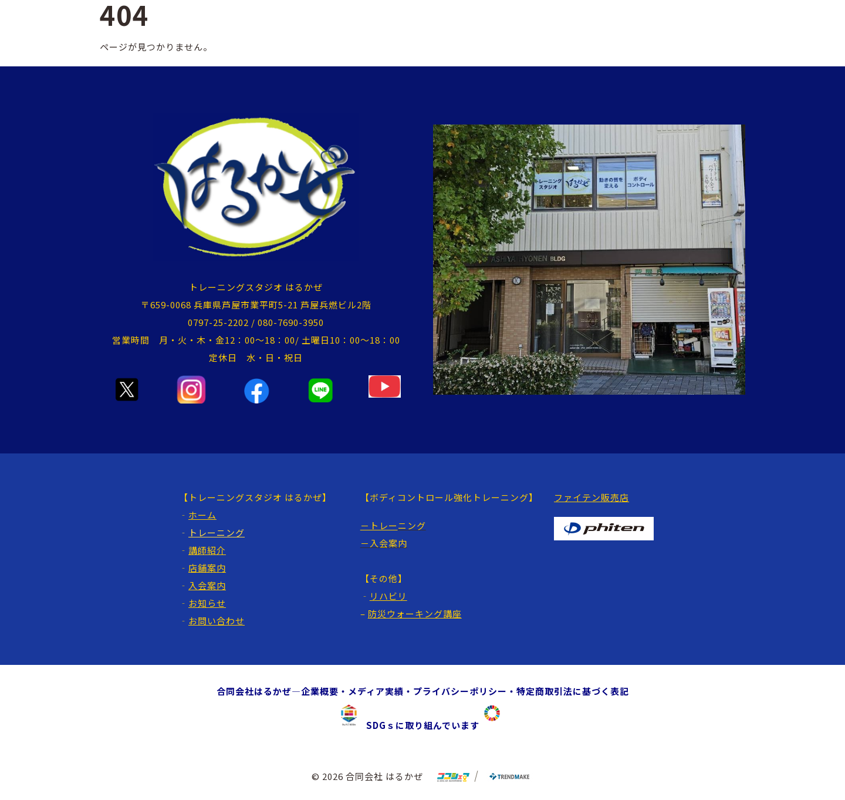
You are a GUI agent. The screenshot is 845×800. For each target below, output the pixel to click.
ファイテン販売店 (591, 497)
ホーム (202, 515)
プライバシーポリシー (460, 691)
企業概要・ (324, 691)
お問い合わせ (216, 620)
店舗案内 (207, 568)
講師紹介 (207, 550)
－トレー (379, 525)
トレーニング (216, 532)
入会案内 (207, 585)
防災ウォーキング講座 (415, 613)
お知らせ (207, 603)
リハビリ (388, 596)
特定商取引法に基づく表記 (572, 691)
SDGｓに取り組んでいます (418, 725)
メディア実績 (376, 691)
